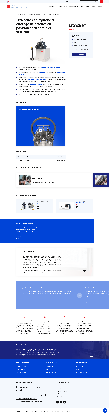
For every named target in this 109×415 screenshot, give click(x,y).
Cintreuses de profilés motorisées (48, 14)
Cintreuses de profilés (35, 14)
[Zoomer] (40, 130)
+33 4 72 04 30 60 (81, 372)
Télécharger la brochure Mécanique (27, 398)
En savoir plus (38, 207)
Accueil (17, 14)
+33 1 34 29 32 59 (22, 372)
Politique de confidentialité (54, 411)
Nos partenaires (60, 388)
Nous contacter (79, 54)
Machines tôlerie (23, 14)
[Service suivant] (79, 295)
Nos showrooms (70, 1)
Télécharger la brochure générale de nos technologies (31, 395)
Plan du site (59, 396)
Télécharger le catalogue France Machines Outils (30, 401)
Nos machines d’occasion (23, 344)
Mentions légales (42, 411)
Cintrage (29, 14)
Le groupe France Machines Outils (63, 392)
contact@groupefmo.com (22, 374)
